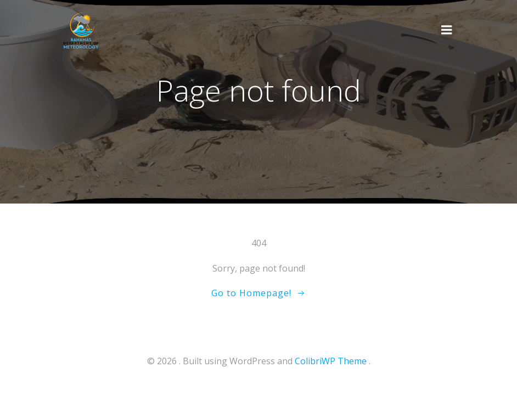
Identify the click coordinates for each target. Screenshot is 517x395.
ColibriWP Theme (331, 361)
